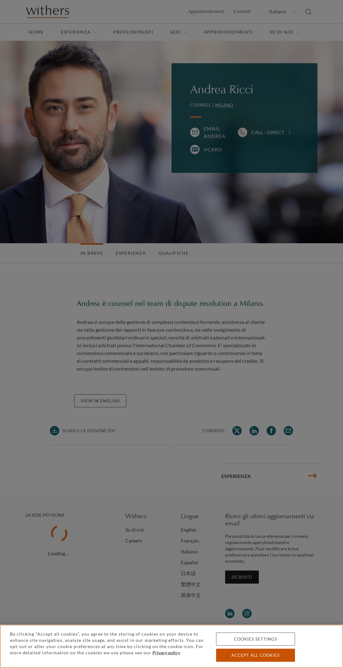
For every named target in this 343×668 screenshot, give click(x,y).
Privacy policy (166, 652)
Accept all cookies (255, 655)
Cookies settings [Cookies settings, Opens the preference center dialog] (255, 639)
